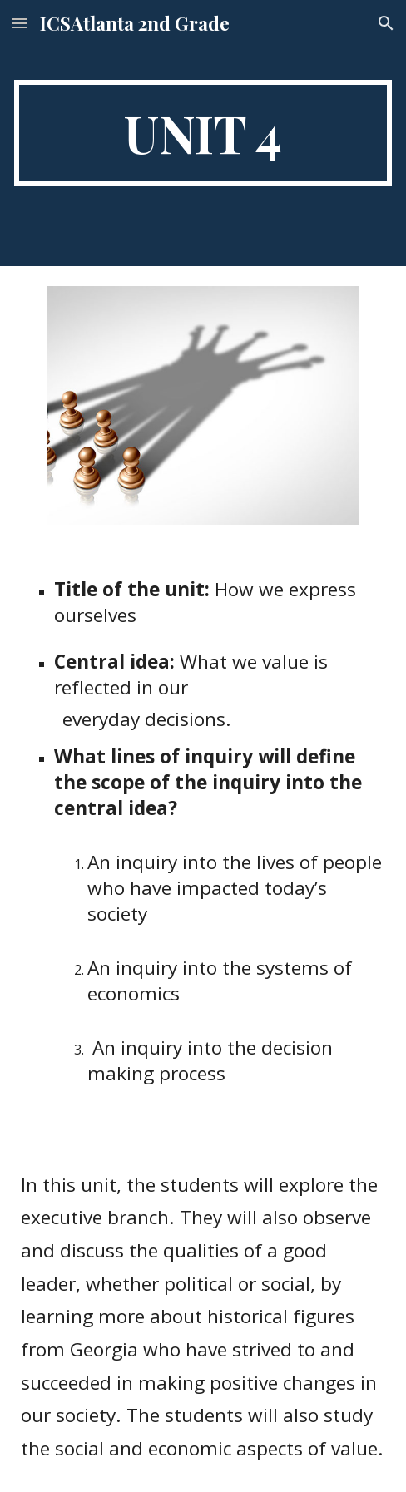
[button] (20, 23)
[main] (203, 133)
